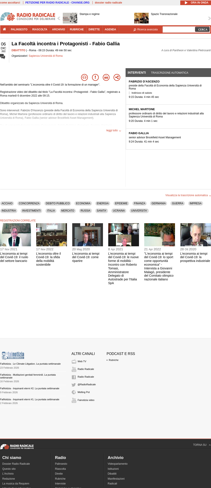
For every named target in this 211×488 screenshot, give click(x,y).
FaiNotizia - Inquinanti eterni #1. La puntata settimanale (30, 399)
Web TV (82, 361)
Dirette (59, 473)
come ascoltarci (10, 2)
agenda (110, 29)
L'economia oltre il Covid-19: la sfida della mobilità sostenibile (48, 259)
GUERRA (177, 203)
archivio (58, 29)
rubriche (77, 29)
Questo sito (9, 468)
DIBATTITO (18, 50)
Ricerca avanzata (147, 29)
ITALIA (51, 210)
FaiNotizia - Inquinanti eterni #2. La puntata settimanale (30, 388)
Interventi (137, 72)
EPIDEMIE (121, 203)
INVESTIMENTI (31, 210)
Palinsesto (61, 463)
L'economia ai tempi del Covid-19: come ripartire (85, 257)
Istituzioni (113, 468)
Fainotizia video (86, 400)
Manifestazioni (116, 478)
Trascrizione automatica (169, 72)
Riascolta (60, 468)
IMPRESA (196, 203)
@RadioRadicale (87, 384)
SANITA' (102, 210)
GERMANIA (158, 203)
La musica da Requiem (15, 483)
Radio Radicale (86, 369)
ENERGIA (103, 203)
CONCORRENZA (29, 203)
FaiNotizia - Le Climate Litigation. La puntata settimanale (30, 363)
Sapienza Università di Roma (46, 55)
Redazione (8, 478)
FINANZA (139, 203)
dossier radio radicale (108, 2)
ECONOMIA (83, 203)
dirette (94, 29)
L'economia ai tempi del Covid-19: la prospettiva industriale (195, 257)
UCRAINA (119, 210)
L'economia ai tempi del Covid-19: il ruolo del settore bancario (14, 257)
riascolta (39, 29)
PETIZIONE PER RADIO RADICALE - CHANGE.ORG (57, 2)
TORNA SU (199, 444)
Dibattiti (112, 473)
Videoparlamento (118, 463)
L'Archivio (8, 473)
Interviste (60, 483)
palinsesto (19, 29)
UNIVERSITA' (139, 210)
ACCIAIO (7, 203)
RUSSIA (85, 210)
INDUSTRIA (9, 210)
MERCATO (67, 210)
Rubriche (114, 360)
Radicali (112, 483)
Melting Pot (84, 392)
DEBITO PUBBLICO (58, 203)
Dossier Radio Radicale (16, 463)
